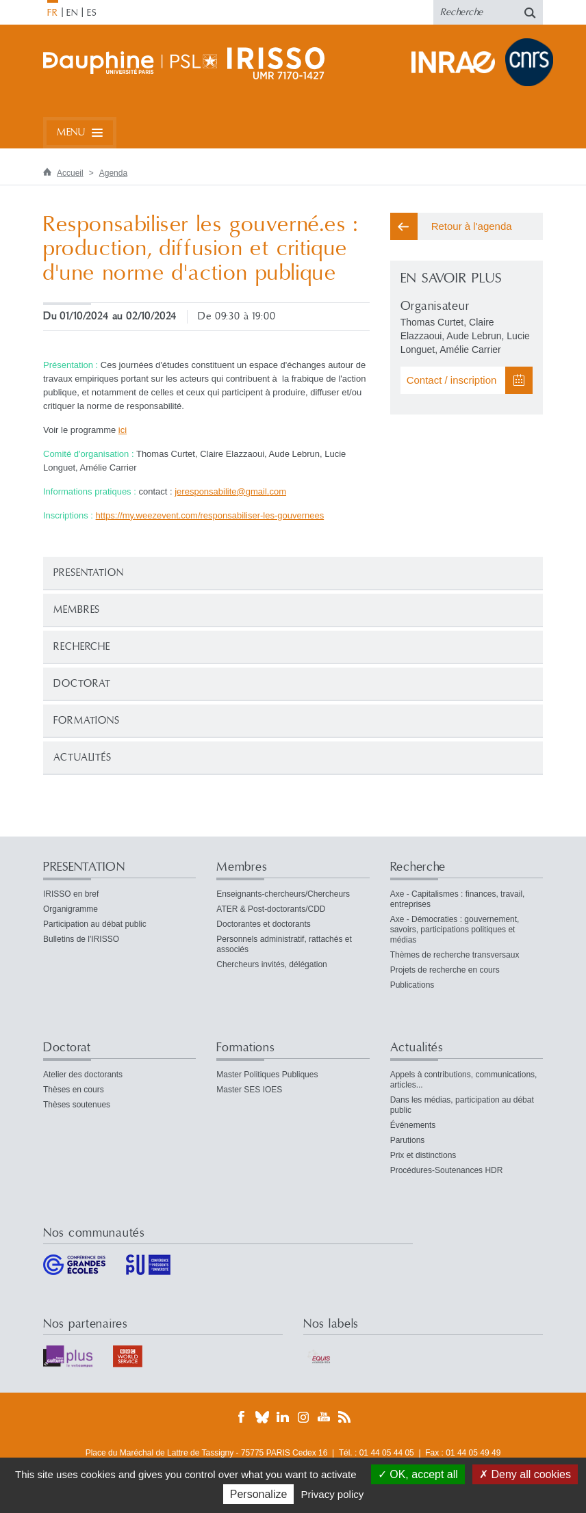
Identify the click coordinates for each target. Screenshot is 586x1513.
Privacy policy (332, 1494)
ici (122, 430)
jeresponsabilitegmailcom (230, 491)
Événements (413, 1125)
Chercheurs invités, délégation (271, 964)
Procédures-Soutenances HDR (446, 1170)
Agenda (113, 173)
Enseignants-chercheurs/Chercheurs (283, 894)
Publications (412, 985)
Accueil (70, 173)
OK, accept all (418, 1474)
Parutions (407, 1140)
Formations (86, 720)
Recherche (81, 646)
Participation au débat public (94, 924)
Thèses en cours (73, 1089)
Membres (76, 609)
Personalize (259, 1494)
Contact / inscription (452, 380)
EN (72, 13)
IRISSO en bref (71, 894)
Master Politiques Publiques (267, 1074)
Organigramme (70, 909)
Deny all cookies (525, 1474)
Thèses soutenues (76, 1104)
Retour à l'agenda (471, 226)
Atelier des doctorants (83, 1074)
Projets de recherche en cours (445, 970)
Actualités (82, 757)
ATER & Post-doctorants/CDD (270, 909)
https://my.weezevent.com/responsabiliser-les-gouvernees (210, 515)
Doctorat (82, 683)
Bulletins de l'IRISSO (81, 939)
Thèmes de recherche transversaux (455, 955)
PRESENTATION (88, 572)
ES (92, 13)
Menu (71, 132)
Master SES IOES (249, 1089)
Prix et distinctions (423, 1155)
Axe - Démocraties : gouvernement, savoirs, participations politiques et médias (455, 930)
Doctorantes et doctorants (263, 924)
